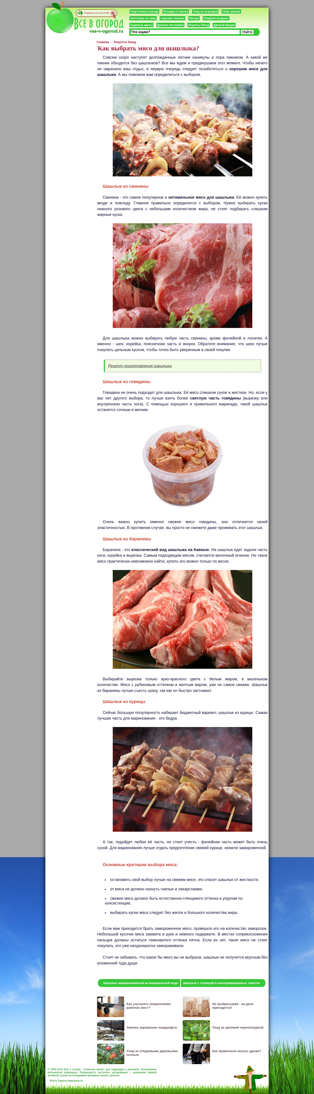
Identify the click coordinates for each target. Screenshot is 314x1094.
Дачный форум (224, 25)
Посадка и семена (175, 11)
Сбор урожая (231, 11)
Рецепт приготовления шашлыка (140, 366)
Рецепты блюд (198, 25)
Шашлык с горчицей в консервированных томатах (221, 983)
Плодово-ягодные (216, 18)
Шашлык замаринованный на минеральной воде (140, 983)
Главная (103, 42)
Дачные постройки (170, 25)
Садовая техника (172, 18)
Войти (53, 1080)
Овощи (194, 18)
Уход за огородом (205, 11)
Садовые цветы (141, 25)
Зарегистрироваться (70, 1080)
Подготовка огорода (144, 11)
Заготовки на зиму (143, 18)
